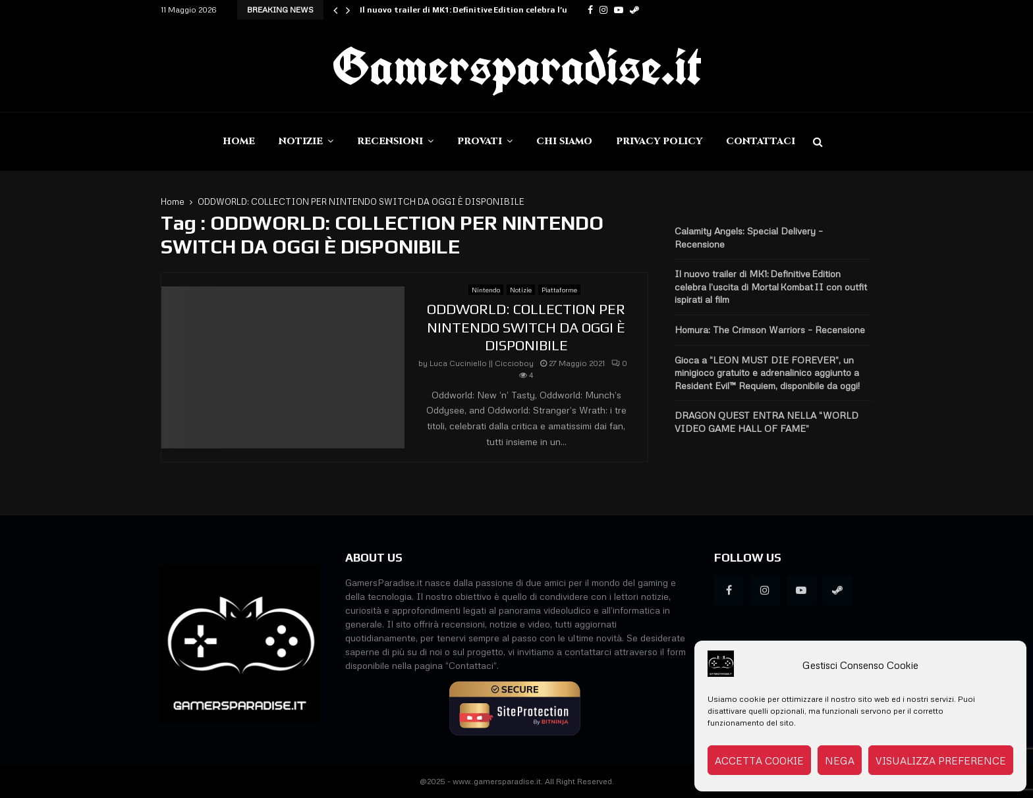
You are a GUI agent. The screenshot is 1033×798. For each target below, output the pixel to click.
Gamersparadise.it (516, 66)
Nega (839, 760)
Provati (479, 141)
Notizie (301, 141)
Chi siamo (564, 141)
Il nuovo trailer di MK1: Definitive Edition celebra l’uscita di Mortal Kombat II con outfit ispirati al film (771, 286)
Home (239, 141)
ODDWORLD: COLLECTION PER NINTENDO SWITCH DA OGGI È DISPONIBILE (526, 327)
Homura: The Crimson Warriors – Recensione (770, 329)
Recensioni (390, 141)
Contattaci (760, 141)
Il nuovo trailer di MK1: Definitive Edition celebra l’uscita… (477, 9)
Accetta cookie (759, 760)
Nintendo (486, 290)
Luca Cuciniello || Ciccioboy (482, 363)
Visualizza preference (941, 760)
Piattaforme (559, 290)
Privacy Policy (659, 141)
